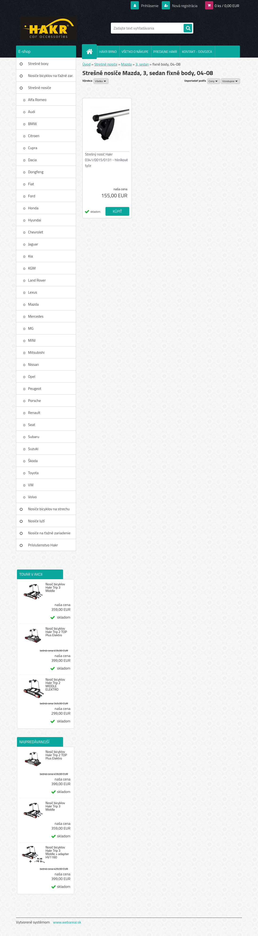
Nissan (33, 364)
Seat (31, 424)
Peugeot (34, 388)
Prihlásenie (149, 5)
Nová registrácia (184, 5)
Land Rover (37, 280)
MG (30, 328)
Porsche (34, 400)
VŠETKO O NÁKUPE (134, 51)
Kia (30, 256)
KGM (32, 268)
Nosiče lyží (36, 521)
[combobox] (213, 81)
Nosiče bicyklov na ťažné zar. (50, 75)
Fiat (31, 184)
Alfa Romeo (37, 99)
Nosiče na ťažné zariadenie (49, 533)
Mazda (33, 304)
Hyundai (34, 220)
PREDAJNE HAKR (165, 51)
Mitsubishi (36, 352)
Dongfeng (36, 172)
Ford (31, 196)
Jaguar (33, 244)
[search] (188, 28)
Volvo (32, 497)
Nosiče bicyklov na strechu (49, 509)
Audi (31, 111)
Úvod (86, 64)
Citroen (33, 136)
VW (31, 485)
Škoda (33, 461)
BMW (32, 123)
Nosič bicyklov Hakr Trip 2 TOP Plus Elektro (56, 632)
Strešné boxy (38, 63)
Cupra (32, 148)
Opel (31, 376)
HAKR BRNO (108, 51)
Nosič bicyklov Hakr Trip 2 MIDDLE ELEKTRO (55, 684)
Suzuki (33, 448)
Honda (33, 208)
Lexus (32, 292)
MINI (32, 340)
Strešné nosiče (39, 87)
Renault (34, 412)
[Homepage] (91, 51)
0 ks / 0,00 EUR (227, 5)
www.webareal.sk (67, 922)
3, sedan (142, 64)
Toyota (33, 473)
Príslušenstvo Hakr (43, 545)
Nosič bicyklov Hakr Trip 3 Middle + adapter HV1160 (57, 852)
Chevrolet (35, 232)
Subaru (33, 436)
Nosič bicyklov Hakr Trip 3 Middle (55, 587)
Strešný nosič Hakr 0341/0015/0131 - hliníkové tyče (106, 160)
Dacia (32, 160)
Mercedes (36, 316)
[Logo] (48, 28)
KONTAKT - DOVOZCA (197, 51)
